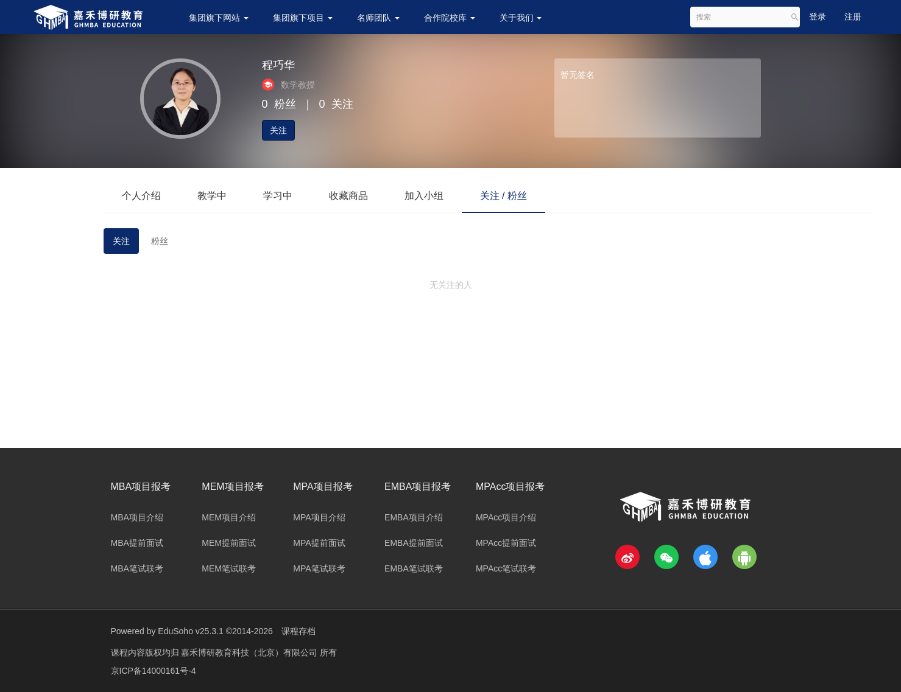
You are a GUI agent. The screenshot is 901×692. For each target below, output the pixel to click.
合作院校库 (449, 18)
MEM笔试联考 (229, 568)
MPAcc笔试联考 (506, 568)
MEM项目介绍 (229, 517)
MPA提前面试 (319, 543)
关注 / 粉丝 (503, 195)
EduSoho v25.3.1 (190, 631)
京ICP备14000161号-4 (153, 671)
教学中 (212, 195)
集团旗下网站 (219, 18)
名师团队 (378, 18)
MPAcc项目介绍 (506, 517)
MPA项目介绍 (319, 517)
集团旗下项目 (303, 18)
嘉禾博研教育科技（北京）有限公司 (250, 652)
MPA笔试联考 (319, 568)
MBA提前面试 (137, 543)
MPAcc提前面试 (506, 543)
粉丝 (159, 241)
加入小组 (424, 195)
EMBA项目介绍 (413, 517)
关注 (278, 130)
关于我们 (521, 18)
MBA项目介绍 (137, 517)
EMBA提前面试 (413, 543)
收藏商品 (348, 195)
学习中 (277, 195)
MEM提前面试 (229, 543)
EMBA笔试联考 (413, 568)
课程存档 (298, 631)
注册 (852, 16)
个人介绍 (141, 195)
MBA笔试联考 (137, 568)
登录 (817, 16)
